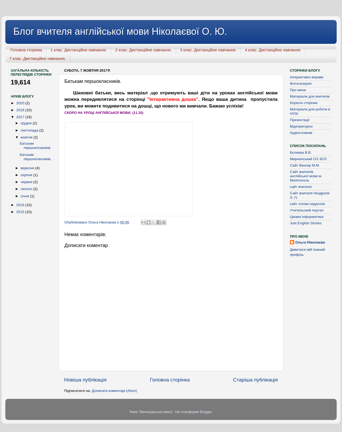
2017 (20, 117)
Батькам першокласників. (36, 157)
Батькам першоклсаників (35, 145)
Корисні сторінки (303, 103)
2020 (20, 103)
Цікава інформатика (306, 217)
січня (25, 196)
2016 (20, 205)
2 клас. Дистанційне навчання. (143, 50)
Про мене (298, 90)
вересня (28, 168)
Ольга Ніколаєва (310, 242)
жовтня (27, 137)
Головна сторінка (26, 50)
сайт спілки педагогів (307, 204)
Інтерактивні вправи (306, 77)
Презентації (299, 120)
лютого (27, 189)
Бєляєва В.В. (301, 153)
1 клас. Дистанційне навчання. (78, 50)
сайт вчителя (301, 187)
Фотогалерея (301, 84)
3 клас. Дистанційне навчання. (208, 50)
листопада (30, 130)
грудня (27, 123)
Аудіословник (301, 133)
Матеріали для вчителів (309, 96)
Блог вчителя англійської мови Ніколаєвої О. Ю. (120, 31)
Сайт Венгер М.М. (305, 165)
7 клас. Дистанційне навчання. (37, 58)
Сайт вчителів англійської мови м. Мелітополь (306, 176)
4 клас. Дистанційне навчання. (273, 50)
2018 (20, 110)
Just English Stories (306, 223)
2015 (20, 212)
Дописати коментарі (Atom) (114, 391)
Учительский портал (307, 210)
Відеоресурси (301, 126)
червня (27, 182)
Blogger (206, 412)
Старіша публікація (255, 380)
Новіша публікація (85, 380)
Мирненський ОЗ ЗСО (308, 159)
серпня (27, 175)
